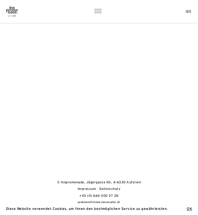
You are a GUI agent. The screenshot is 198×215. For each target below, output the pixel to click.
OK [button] (189, 209)
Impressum (87, 189)
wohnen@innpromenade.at (99, 202)
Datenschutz (109, 189)
